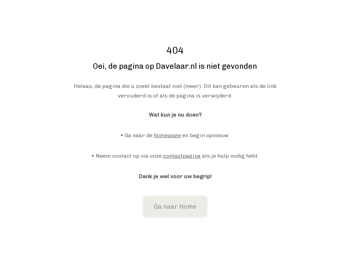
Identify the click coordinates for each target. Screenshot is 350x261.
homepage (167, 135)
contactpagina (182, 156)
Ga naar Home (175, 206)
